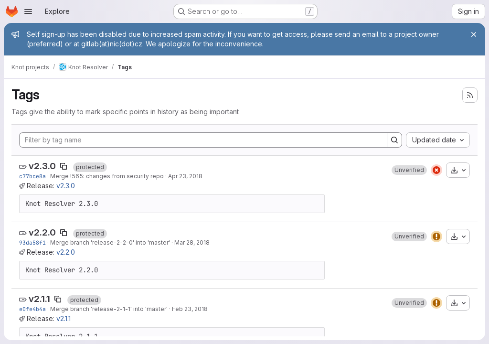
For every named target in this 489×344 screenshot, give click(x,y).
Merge (60, 176)
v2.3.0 (42, 166)
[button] (409, 170)
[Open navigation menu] (28, 11)
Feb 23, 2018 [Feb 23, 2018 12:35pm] (190, 308)
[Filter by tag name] (203, 140)
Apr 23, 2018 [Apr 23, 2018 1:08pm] (185, 176)
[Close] (473, 34)
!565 (76, 176)
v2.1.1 (39, 298)
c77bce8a (32, 176)
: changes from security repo (123, 176)
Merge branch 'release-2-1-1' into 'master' (109, 308)
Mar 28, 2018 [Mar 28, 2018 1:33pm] (192, 242)
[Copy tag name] (63, 166)
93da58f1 (32, 242)
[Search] (394, 140)
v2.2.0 (42, 232)
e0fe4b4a (32, 308)
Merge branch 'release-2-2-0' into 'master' (110, 242)
